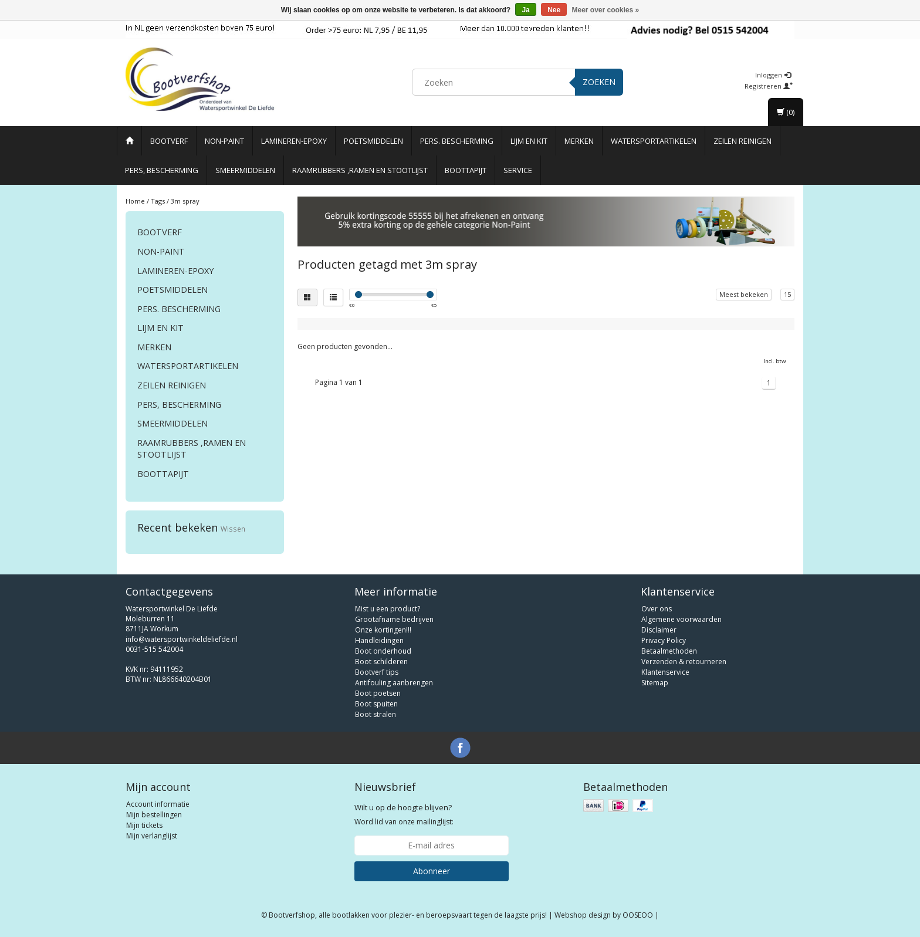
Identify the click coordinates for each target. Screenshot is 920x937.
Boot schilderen (381, 662)
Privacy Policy (663, 640)
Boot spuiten (376, 704)
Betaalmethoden (669, 651)
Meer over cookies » (606, 10)
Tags (158, 201)
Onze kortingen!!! (383, 630)
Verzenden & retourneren (683, 662)
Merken (579, 141)
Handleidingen (379, 640)
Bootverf (169, 141)
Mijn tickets (144, 825)
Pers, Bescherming (161, 170)
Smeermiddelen (245, 170)
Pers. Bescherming (456, 141)
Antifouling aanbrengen (394, 683)
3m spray (185, 201)
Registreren (769, 86)
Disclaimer (659, 630)
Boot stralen (375, 714)
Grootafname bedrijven (394, 619)
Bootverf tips (376, 672)
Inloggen (773, 74)
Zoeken (599, 81)
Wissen (233, 528)
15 (787, 294)
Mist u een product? (387, 609)
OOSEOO (638, 915)
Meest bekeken (743, 294)
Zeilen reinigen (742, 141)
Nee (553, 10)
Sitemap (654, 683)
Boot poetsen (378, 693)
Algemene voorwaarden (681, 619)
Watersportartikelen (653, 141)
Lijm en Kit (528, 141)
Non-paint (224, 141)
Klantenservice (665, 672)
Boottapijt (465, 170)
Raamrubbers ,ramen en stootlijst (360, 170)
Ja (525, 10)
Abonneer (431, 871)
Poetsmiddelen (373, 141)
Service (517, 170)
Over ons (656, 609)
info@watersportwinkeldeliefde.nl (182, 639)
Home (135, 201)
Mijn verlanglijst (151, 836)
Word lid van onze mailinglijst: (404, 814)
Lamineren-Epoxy (294, 141)
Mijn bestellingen (154, 815)
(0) (785, 112)
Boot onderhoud (383, 651)
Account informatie (158, 804)
